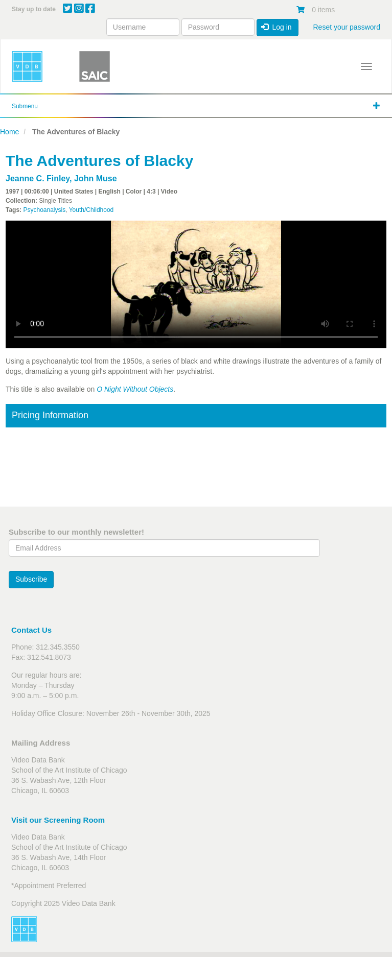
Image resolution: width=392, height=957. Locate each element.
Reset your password (346, 27)
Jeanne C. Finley (38, 178)
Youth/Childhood (91, 209)
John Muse (95, 178)
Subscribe (31, 579)
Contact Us (31, 630)
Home (9, 132)
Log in (276, 27)
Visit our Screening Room (58, 820)
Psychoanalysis (44, 209)
